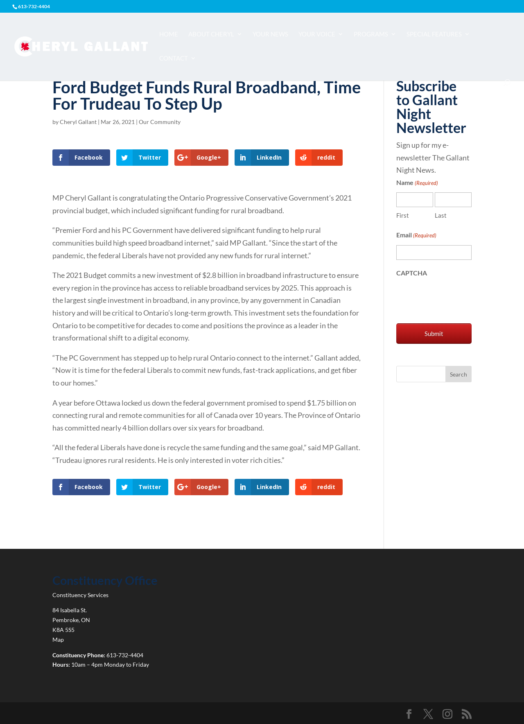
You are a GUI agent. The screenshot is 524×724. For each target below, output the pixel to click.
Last (441, 215)
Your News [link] (270, 34)
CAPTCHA (411, 273)
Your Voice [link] (316, 34)
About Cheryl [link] (211, 34)
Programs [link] (371, 34)
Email (416, 235)
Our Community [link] (160, 121)
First (402, 215)
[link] (81, 45)
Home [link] (168, 34)
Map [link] (58, 639)
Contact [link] (173, 58)
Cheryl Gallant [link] (78, 121)
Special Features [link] (434, 34)
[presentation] (458, 298)
